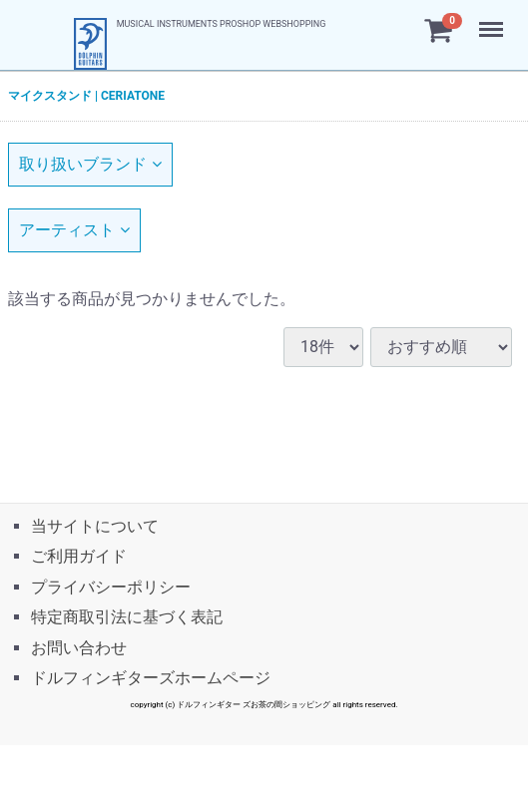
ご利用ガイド (79, 556)
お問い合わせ (79, 646)
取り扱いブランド (90, 164)
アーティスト (74, 229)
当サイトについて (95, 526)
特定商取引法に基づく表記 (127, 616)
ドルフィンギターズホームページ (150, 677)
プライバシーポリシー (111, 586)
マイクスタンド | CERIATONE (86, 96)
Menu (493, 20)
